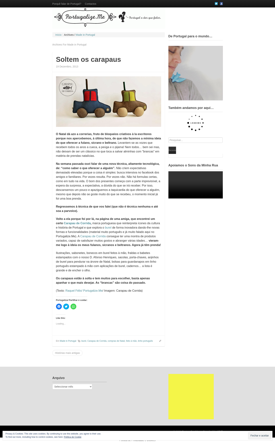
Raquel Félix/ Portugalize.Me (84, 290)
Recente (172, 150)
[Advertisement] (191, 396)
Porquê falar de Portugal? (66, 3)
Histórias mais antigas (67, 352)
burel (108, 227)
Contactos (90, 3)
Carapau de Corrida (77, 223)
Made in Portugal (68, 341)
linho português (145, 341)
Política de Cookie (72, 437)
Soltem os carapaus (88, 59)
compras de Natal (116, 341)
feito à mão (131, 341)
